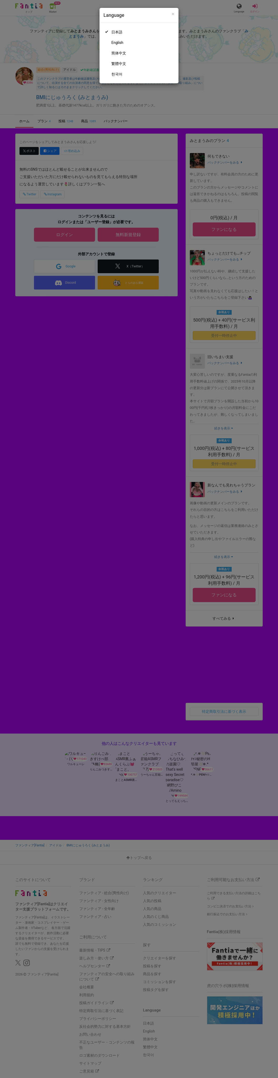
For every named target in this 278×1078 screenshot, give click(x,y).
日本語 (116, 32)
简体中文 (118, 53)
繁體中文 (118, 64)
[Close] (173, 14)
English (117, 42)
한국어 (116, 74)
